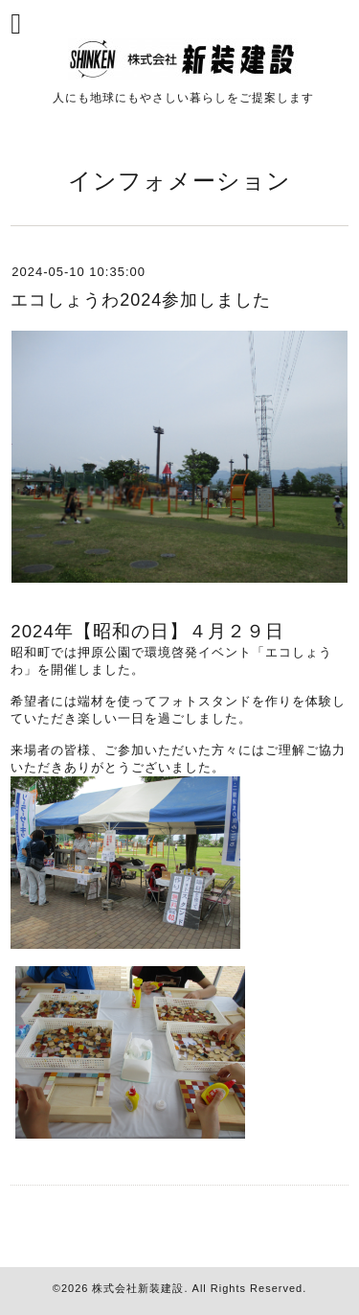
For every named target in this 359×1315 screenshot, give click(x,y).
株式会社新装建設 (138, 1288)
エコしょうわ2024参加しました (141, 300)
